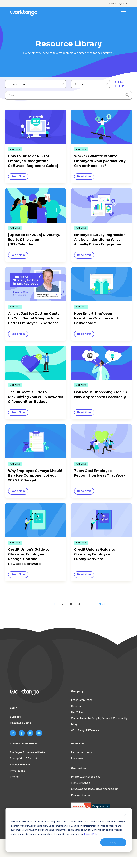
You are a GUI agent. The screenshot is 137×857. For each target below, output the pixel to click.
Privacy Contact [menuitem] (81, 795)
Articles (80, 84)
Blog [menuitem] (74, 724)
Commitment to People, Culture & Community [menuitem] (99, 718)
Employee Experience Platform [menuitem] (29, 752)
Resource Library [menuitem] (81, 752)
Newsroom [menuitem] (78, 758)
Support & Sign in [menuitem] (117, 3)
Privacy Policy (91, 834)
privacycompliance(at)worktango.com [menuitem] (94, 789)
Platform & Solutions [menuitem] (23, 743)
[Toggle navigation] (123, 12)
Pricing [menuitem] (14, 777)
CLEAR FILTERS (120, 84)
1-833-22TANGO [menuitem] (81, 783)
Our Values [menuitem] (77, 712)
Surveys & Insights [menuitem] (21, 765)
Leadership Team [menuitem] (81, 700)
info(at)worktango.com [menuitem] (85, 777)
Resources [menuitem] (78, 743)
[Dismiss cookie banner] (125, 815)
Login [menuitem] (13, 708)
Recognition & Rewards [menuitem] (24, 758)
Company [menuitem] (77, 691)
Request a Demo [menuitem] (20, 723)
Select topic (17, 84)
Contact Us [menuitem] (78, 768)
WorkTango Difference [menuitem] (85, 730)
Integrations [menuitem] (17, 771)
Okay (113, 842)
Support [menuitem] (15, 717)
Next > (103, 604)
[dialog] (68, 830)
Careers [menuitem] (76, 706)
